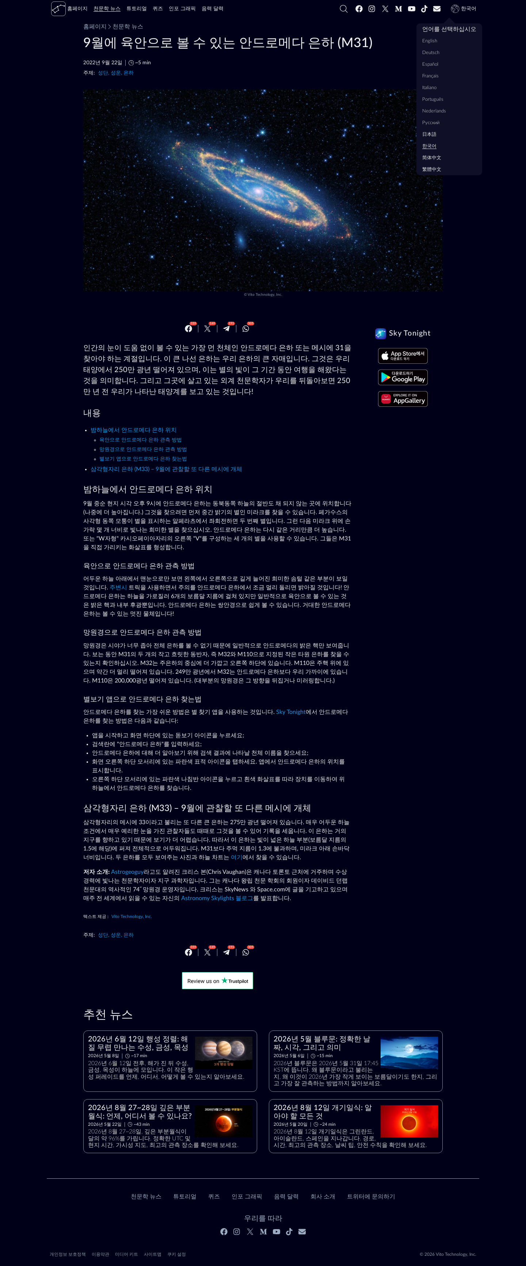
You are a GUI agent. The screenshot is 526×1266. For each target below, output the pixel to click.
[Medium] (398, 8)
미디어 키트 (126, 1254)
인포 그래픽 (247, 1197)
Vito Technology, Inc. (265, 295)
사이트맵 (152, 1254)
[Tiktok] (424, 8)
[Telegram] (226, 328)
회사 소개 (322, 1197)
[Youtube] (411, 8)
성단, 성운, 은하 (116, 73)
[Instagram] (372, 8)
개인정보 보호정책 (68, 1254)
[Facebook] (359, 8)
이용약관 (100, 1254)
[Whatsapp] (246, 328)
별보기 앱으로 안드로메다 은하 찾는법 (143, 459)
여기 (237, 857)
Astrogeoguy (127, 872)
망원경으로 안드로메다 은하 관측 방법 (143, 449)
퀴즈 (214, 1197)
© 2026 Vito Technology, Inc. (448, 1254)
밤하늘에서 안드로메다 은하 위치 (134, 430)
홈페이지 (95, 27)
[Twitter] (385, 8)
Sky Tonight (291, 712)
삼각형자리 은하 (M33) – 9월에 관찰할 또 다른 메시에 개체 (166, 469)
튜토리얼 (185, 1197)
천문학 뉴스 (125, 27)
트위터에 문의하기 (371, 1197)
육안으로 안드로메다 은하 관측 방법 (140, 440)
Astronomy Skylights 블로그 (217, 898)
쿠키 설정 (176, 1254)
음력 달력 (286, 1197)
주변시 (118, 587)
